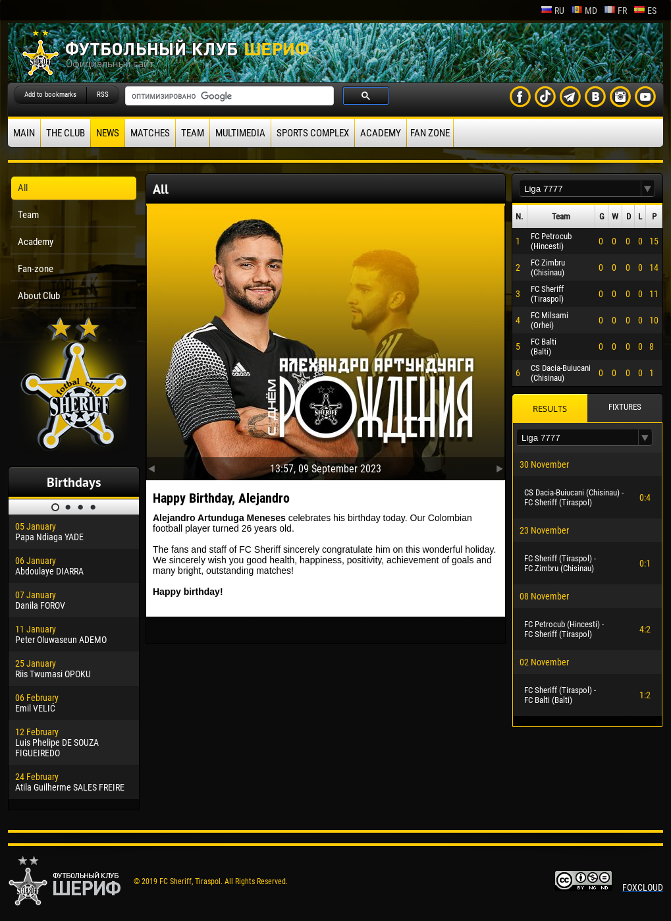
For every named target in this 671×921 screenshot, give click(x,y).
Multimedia (240, 133)
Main (24, 133)
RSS (103, 94)
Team (192, 133)
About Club (39, 296)
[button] (648, 189)
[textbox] (580, 189)
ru (552, 10)
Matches (150, 133)
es (645, 10)
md (584, 10)
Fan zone (430, 133)
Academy (380, 133)
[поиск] (228, 96)
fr (615, 10)
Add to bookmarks (50, 94)
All (23, 188)
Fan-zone (35, 269)
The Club (65, 133)
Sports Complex (313, 133)
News (107, 133)
